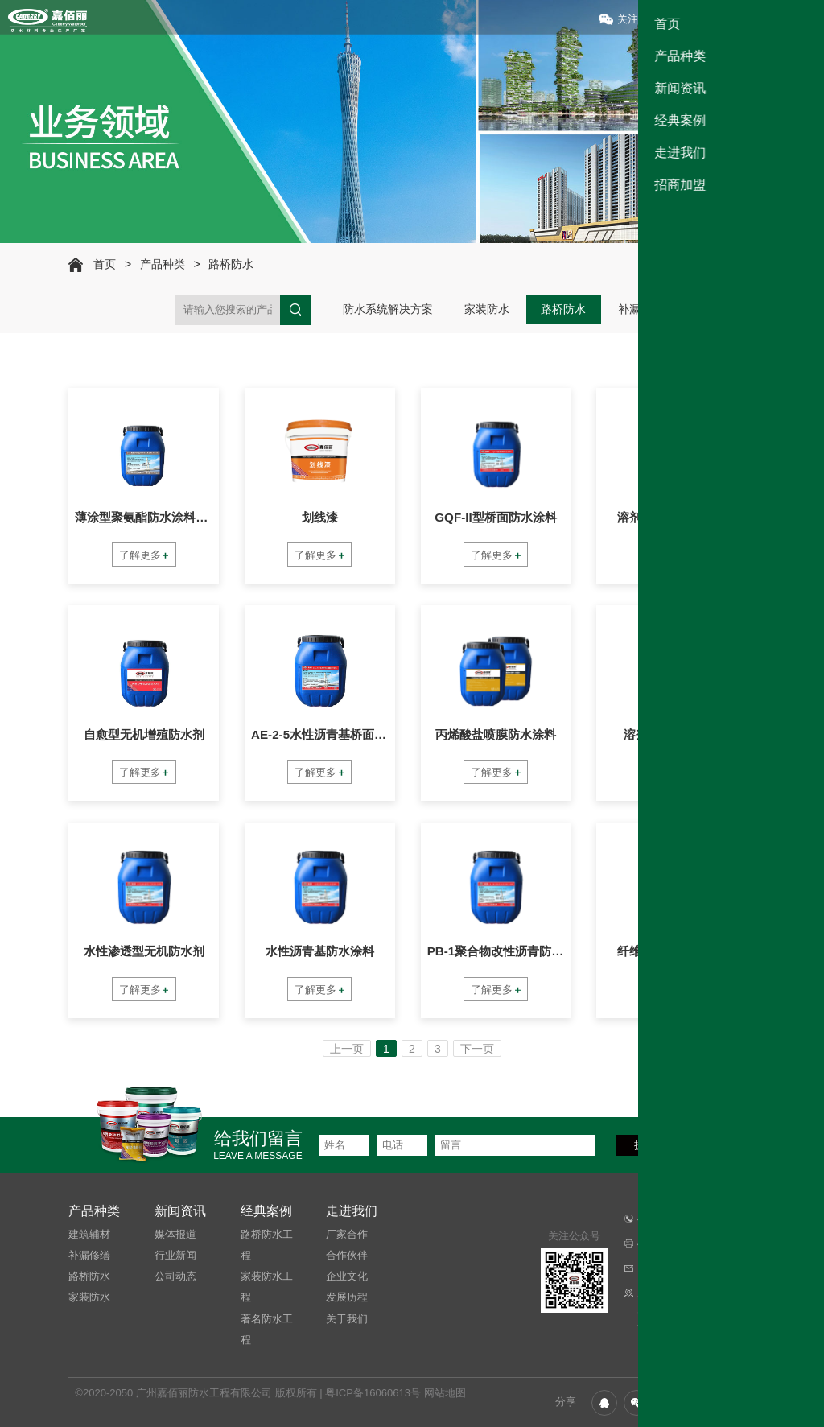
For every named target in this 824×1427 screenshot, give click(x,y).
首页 (104, 264)
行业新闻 (175, 1255)
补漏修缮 (640, 309)
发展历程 (347, 1297)
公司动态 (175, 1276)
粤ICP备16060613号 (373, 1393)
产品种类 (162, 264)
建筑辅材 (717, 309)
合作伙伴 (347, 1255)
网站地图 (445, 1393)
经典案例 (266, 1211)
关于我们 (347, 1319)
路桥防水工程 (267, 1244)
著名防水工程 (267, 1329)
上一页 (347, 1048)
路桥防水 (230, 264)
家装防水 (486, 309)
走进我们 (351, 1211)
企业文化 (347, 1276)
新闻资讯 (180, 1211)
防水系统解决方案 (388, 309)
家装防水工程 (267, 1286)
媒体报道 (175, 1234)
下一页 (477, 1048)
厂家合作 (347, 1234)
